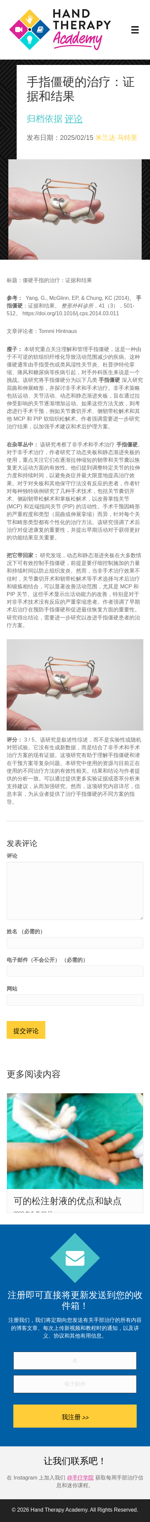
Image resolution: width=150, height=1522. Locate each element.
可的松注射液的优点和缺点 (68, 1201)
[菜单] (135, 29)
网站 (12, 989)
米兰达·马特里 (116, 137)
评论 (74, 118)
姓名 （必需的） (26, 931)
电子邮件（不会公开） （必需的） (47, 960)
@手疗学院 (80, 1478)
